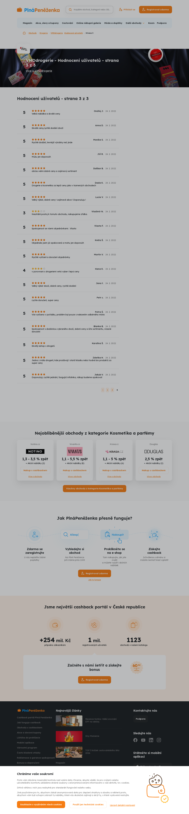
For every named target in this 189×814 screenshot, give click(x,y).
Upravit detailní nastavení (123, 804)
